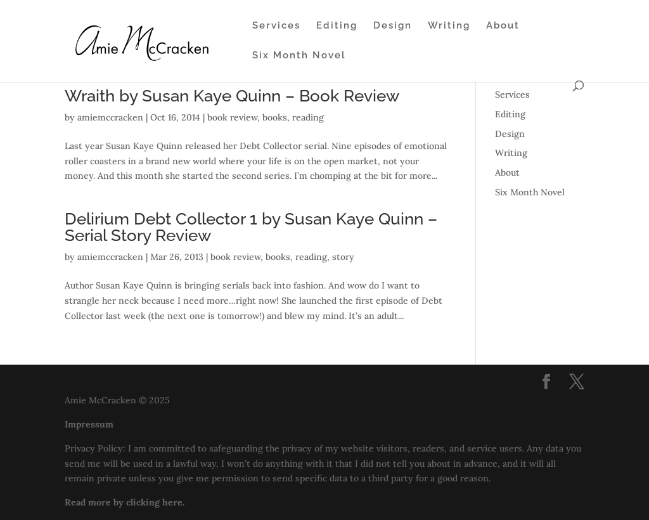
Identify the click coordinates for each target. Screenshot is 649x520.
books (274, 117)
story (343, 257)
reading (308, 117)
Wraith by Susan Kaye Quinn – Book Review (232, 95)
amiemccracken (110, 117)
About (503, 26)
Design (392, 26)
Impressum (89, 424)
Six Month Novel (299, 56)
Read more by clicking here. (124, 502)
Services (276, 26)
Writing (449, 26)
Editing (336, 26)
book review (232, 117)
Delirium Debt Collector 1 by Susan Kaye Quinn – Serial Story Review (251, 227)
